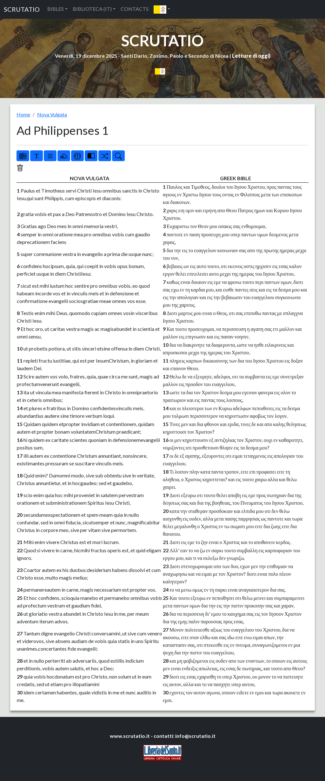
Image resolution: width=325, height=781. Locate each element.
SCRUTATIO (22, 9)
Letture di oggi (250, 56)
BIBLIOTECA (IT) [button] (92, 9)
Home (23, 114)
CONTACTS (135, 9)
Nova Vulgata (52, 114)
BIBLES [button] (55, 9)
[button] (162, 9)
